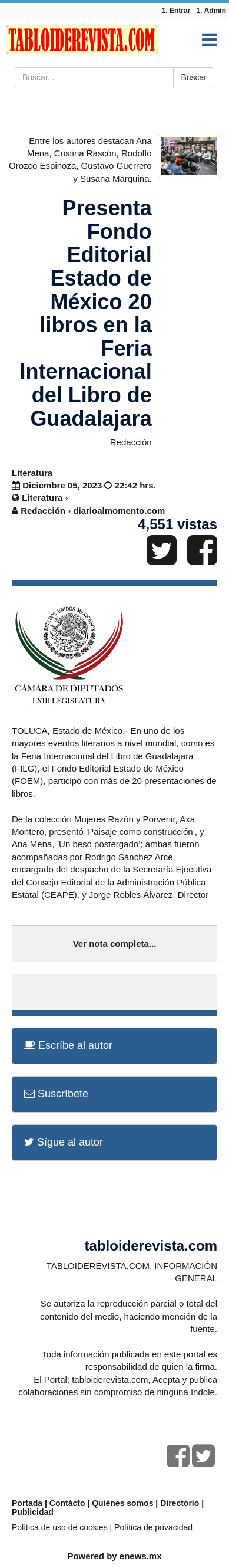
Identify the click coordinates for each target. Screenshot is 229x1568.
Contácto (67, 1503)
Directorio (179, 1503)
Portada (27, 1503)
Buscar (194, 77)
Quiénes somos (122, 1503)
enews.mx (141, 1556)
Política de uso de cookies (60, 1527)
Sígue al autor (63, 1142)
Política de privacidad (153, 1527)
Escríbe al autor (68, 1045)
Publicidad (33, 1512)
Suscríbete (56, 1094)
